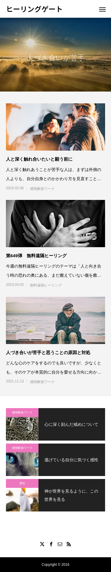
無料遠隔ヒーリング (46, 285)
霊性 (22, 483)
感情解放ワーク (42, 189)
